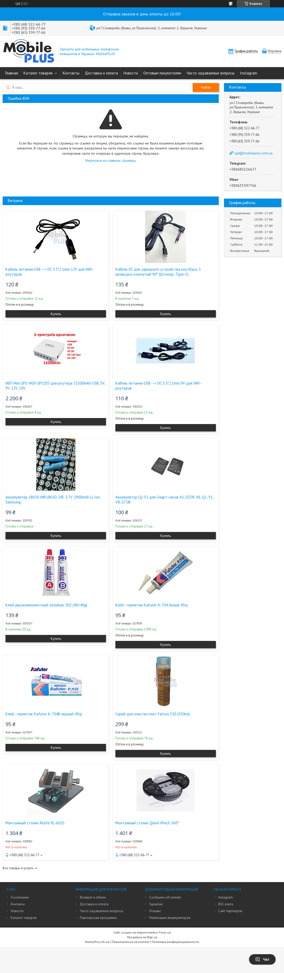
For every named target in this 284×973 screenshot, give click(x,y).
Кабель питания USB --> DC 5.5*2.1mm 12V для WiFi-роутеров (49, 272)
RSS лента (225, 904)
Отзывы (155, 911)
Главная (11, 73)
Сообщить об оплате (165, 897)
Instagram (248, 73)
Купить (56, 313)
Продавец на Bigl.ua (142, 937)
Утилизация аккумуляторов (169, 918)
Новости (130, 73)
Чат (262, 959)
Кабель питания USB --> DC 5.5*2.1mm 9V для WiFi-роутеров (158, 386)
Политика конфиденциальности (175, 942)
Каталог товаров (37, 73)
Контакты (71, 73)
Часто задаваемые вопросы (210, 73)
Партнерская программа (98, 918)
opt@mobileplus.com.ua (253, 153)
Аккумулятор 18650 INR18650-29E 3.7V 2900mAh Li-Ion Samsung (52, 500)
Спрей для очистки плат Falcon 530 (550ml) (152, 713)
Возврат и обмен (93, 897)
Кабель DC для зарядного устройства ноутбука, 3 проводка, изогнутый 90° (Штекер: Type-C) (158, 272)
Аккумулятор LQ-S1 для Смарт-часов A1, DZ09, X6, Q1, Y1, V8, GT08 (164, 500)
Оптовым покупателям (162, 73)
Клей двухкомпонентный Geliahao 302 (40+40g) (46, 605)
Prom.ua (165, 932)
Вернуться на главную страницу (111, 160)
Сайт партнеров (230, 911)
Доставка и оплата (101, 73)
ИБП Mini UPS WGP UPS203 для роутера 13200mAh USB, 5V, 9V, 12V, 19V (55, 386)
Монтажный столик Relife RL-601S (34, 822)
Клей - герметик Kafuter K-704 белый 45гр (151, 605)
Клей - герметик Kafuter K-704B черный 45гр (43, 713)
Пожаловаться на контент (131, 942)
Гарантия (156, 904)
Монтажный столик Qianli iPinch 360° (147, 822)
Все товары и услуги (18, 868)
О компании (20, 897)
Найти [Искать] (206, 87)
